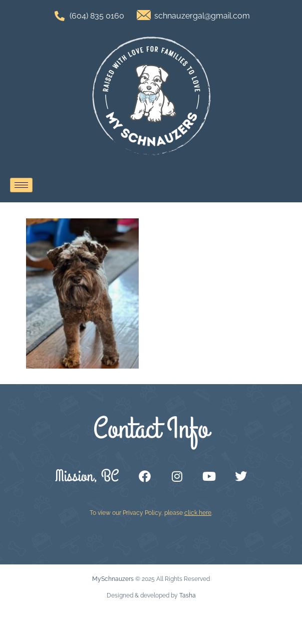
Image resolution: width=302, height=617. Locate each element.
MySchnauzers (113, 578)
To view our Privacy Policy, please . (151, 512)
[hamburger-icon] (21, 185)
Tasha (187, 595)
